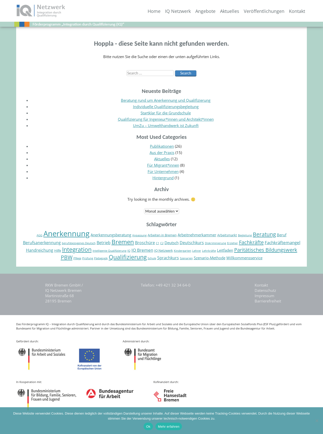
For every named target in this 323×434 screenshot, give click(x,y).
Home (154, 11)
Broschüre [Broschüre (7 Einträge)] (145, 242)
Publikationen (162, 146)
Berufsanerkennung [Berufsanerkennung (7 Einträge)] (42, 242)
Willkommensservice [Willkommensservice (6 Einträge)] (244, 258)
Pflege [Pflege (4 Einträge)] (77, 258)
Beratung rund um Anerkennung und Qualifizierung (165, 100)
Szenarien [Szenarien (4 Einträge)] (186, 258)
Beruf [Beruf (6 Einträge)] (281, 235)
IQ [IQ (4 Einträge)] (128, 250)
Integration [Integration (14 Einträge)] (77, 249)
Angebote (205, 11)
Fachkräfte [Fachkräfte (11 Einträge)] (251, 242)
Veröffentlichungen (264, 11)
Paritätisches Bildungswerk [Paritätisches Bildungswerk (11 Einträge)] (265, 249)
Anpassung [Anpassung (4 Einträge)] (139, 235)
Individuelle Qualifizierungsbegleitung (166, 106)
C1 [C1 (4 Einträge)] (157, 243)
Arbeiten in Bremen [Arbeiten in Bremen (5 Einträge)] (162, 235)
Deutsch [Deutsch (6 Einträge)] (172, 242)
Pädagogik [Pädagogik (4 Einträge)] (101, 258)
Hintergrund (163, 177)
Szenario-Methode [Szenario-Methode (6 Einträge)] (209, 258)
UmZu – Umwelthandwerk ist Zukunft (166, 125)
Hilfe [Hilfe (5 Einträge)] (57, 250)
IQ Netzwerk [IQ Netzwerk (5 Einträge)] (163, 250)
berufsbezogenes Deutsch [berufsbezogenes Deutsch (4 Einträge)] (79, 243)
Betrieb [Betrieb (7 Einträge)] (104, 242)
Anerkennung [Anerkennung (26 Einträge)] (66, 233)
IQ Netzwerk (178, 11)
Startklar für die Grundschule (166, 112)
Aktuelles (229, 11)
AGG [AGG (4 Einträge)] (39, 235)
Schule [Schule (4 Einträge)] (152, 258)
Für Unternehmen (163, 171)
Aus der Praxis (162, 152)
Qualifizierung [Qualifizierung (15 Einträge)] (128, 257)
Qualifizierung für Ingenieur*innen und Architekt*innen (166, 119)
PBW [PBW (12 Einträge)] (66, 257)
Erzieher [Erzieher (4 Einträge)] (232, 243)
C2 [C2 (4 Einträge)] (162, 243)
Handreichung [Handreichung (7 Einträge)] (39, 250)
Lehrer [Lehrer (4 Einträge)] (196, 250)
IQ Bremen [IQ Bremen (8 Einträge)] (142, 250)
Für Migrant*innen (163, 165)
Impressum (264, 295)
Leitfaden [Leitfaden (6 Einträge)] (225, 250)
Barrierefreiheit (268, 300)
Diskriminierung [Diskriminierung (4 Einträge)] (215, 243)
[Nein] (316, 420)
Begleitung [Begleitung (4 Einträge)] (245, 235)
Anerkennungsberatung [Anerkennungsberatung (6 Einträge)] (111, 235)
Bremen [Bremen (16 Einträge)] (123, 242)
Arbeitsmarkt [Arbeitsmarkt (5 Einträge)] (227, 235)
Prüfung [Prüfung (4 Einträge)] (87, 258)
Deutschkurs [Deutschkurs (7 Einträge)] (192, 242)
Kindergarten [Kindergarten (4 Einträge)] (182, 250)
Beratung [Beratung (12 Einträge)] (264, 234)
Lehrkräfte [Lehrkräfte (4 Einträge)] (209, 250)
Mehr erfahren (168, 426)
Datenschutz (265, 290)
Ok (148, 426)
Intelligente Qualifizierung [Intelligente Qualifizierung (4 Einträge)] (109, 250)
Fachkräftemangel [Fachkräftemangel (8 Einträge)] (282, 242)
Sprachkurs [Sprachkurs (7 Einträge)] (168, 258)
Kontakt (297, 11)
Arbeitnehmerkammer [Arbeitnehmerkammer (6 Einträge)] (197, 235)
